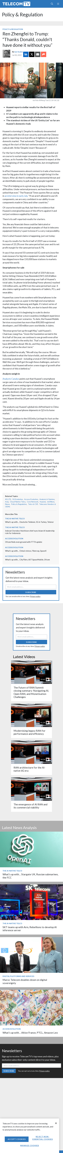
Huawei (43, 502)
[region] (29, 1135)
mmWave (50, 502)
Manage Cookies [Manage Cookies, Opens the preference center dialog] (29, 1145)
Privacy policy (35, 596)
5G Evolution (17, 499)
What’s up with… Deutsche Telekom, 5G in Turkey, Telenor (29, 522)
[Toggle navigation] (58, 4)
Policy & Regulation (22, 14)
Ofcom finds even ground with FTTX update (23, 542)
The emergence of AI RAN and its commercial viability (30, 806)
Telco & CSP (33, 504)
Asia (7, 502)
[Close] (56, 1123)
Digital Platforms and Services (18, 976)
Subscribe (30, 592)
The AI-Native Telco (15, 518)
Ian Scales (19, 52)
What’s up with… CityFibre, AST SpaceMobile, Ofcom (27, 559)
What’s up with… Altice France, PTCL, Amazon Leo (30, 1032)
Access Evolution (31, 499)
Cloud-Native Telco (17, 502)
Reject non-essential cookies (42, 1137)
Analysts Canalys (11, 378)
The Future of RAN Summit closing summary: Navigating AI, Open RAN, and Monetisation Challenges (31, 692)
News (7, 504)
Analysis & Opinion (47, 499)
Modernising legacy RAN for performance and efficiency (29, 732)
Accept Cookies (17, 1139)
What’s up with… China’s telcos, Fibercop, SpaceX (25, 551)
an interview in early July (16, 196)
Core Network (32, 502)
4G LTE (8, 499)
